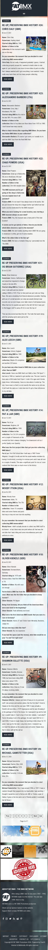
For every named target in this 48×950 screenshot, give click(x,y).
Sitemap (43, 936)
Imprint (6, 936)
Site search (35, 939)
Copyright (23, 936)
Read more (8, 79)
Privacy (14, 936)
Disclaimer (33, 936)
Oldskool (6, 21)
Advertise (13, 939)
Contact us (23, 939)
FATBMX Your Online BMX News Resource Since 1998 (24, 5)
